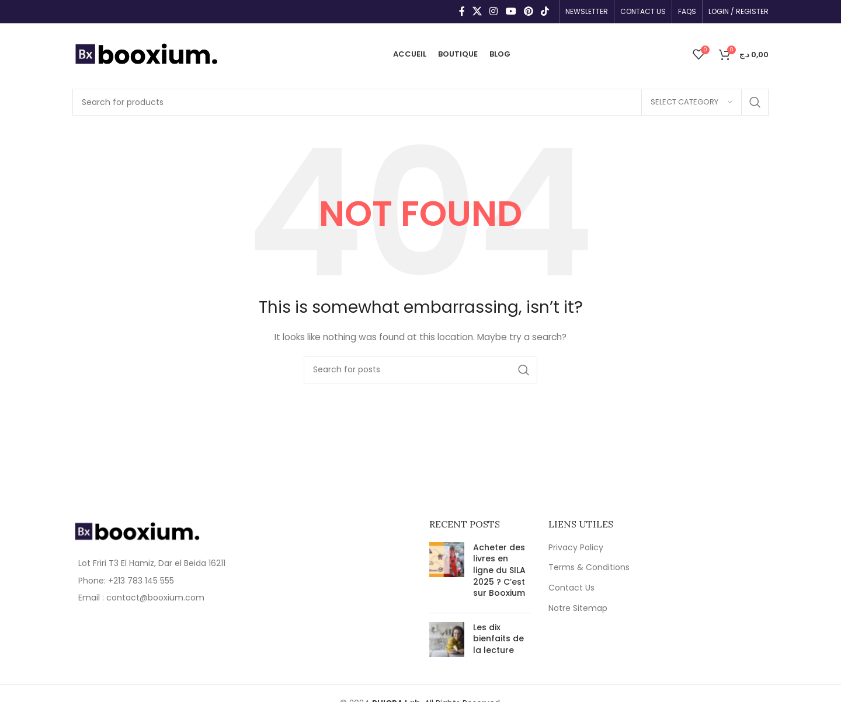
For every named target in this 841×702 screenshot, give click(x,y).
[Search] (420, 102)
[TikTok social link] (545, 11)
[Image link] (136, 530)
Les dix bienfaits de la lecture (498, 638)
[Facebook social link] (461, 11)
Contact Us (571, 587)
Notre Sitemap (577, 608)
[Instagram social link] (494, 11)
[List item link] (153, 580)
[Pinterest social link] (528, 11)
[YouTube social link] (511, 11)
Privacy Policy (575, 547)
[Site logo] (145, 53)
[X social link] (476, 11)
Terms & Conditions (589, 567)
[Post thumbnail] (446, 573)
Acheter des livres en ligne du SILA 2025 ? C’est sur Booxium (499, 570)
